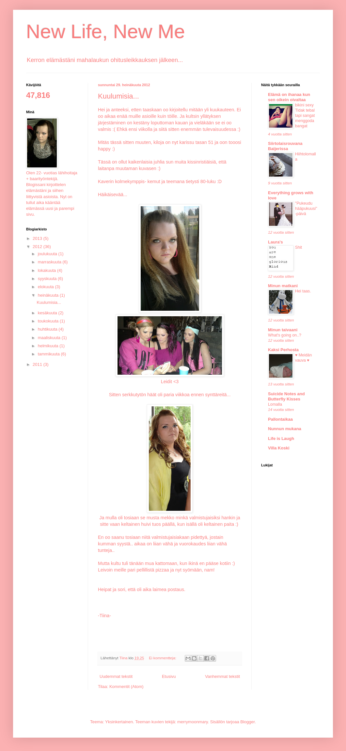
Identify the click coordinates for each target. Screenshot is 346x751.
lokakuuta (47, 270)
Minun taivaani (282, 329)
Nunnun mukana (284, 428)
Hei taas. (303, 291)
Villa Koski (279, 448)
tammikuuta (49, 354)
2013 (38, 238)
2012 (38, 246)
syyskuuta (48, 278)
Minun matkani (283, 285)
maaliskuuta (50, 337)
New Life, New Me (105, 31)
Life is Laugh (281, 438)
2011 (38, 364)
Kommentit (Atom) (126, 686)
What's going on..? (284, 335)
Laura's (275, 242)
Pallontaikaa (280, 419)
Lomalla (275, 404)
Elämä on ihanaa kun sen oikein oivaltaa (289, 97)
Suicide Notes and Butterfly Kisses (286, 396)
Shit (298, 247)
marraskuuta (50, 261)
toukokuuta (49, 321)
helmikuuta (48, 345)
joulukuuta (48, 253)
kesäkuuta (48, 312)
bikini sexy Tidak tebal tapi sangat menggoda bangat (305, 115)
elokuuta (46, 286)
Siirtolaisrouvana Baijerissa (285, 146)
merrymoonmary (192, 721)
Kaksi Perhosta (283, 349)
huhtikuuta (48, 329)
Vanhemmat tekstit (222, 676)
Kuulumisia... (118, 96)
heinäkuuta (49, 295)
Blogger (247, 721)
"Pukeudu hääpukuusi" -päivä (306, 208)
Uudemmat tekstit (116, 676)
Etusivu (169, 676)
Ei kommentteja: (163, 658)
